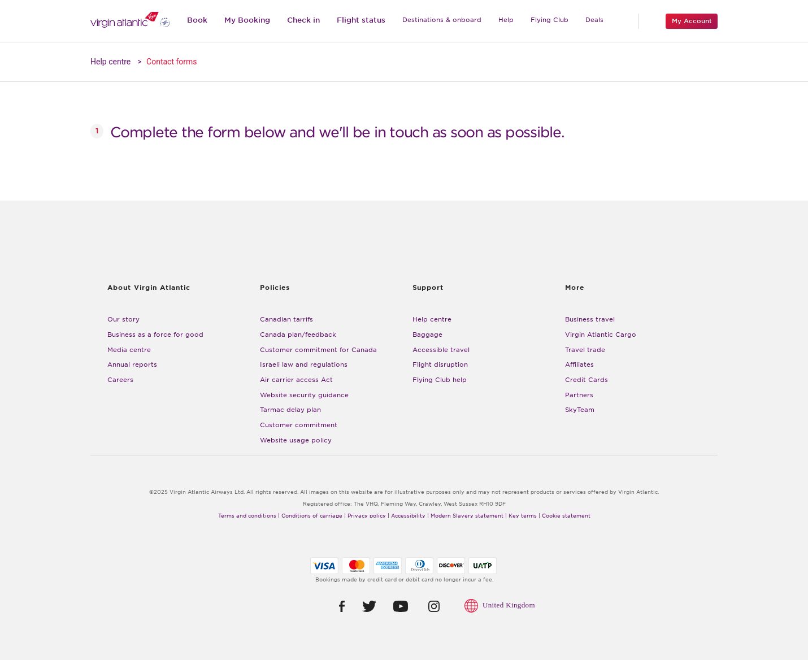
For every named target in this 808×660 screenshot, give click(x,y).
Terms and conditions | (249, 516)
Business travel (590, 319)
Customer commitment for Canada (318, 350)
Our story (123, 319)
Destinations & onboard (441, 20)
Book (197, 20)
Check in (303, 20)
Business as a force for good (155, 334)
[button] (334, 606)
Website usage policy (296, 440)
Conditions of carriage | (313, 516)
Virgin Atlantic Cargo (600, 334)
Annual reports (132, 364)
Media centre (129, 350)
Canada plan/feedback (298, 334)
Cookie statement (566, 516)
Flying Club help (439, 380)
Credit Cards (586, 380)
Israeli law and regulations (303, 364)
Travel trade (585, 350)
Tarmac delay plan (290, 410)
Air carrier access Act (296, 380)
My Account (692, 21)
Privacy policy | (368, 516)
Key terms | (524, 516)
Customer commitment (298, 425)
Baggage (427, 334)
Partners (579, 395)
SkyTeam (579, 410)
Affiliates (579, 364)
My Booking (247, 20)
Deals (594, 20)
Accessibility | (410, 516)
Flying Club (549, 20)
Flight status (361, 20)
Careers (120, 380)
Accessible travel (441, 350)
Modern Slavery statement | (469, 516)
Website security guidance (304, 395)
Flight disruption (440, 364)
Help (506, 20)
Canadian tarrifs (286, 319)
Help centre (110, 61)
